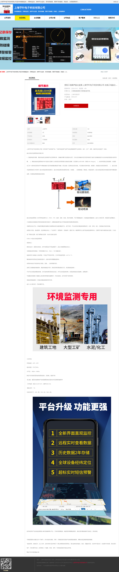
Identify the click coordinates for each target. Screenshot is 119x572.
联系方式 (111, 18)
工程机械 (74, 91)
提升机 (88, 91)
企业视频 (37, 18)
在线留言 (76, 105)
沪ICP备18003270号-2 (66, 562)
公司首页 (7, 18)
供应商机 (22, 18)
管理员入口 (57, 565)
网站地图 (62, 565)
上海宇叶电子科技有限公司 (80, 562)
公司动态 (67, 18)
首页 (109, 78)
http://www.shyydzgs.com (33, 552)
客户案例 (82, 18)
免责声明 (51, 565)
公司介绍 (52, 18)
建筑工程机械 (81, 91)
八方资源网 (46, 565)
